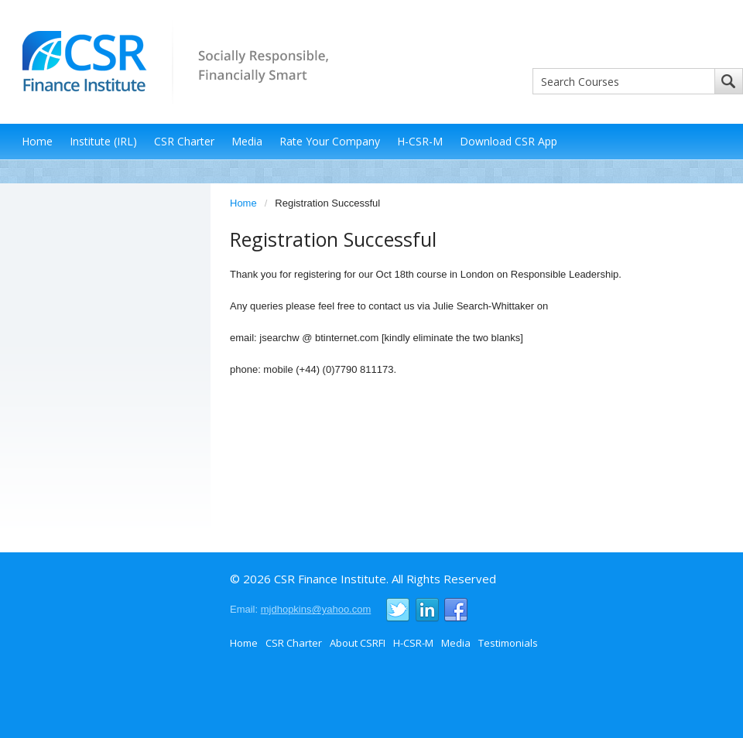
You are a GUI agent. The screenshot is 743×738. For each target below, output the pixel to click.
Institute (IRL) (103, 141)
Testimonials (508, 643)
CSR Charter (184, 141)
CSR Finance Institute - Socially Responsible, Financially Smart (170, 60)
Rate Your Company (329, 141)
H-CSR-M (420, 141)
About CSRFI (357, 643)
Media (246, 141)
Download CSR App (508, 141)
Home (37, 141)
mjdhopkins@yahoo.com (316, 609)
